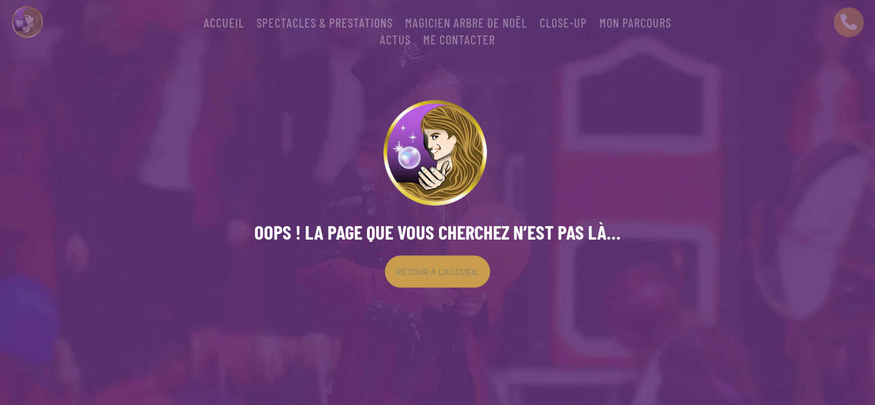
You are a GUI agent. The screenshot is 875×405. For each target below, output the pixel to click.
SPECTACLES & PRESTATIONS (325, 24)
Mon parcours (635, 24)
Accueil (224, 24)
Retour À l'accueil (437, 271)
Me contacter (459, 41)
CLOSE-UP (563, 24)
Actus (395, 41)
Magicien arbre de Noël (466, 24)
